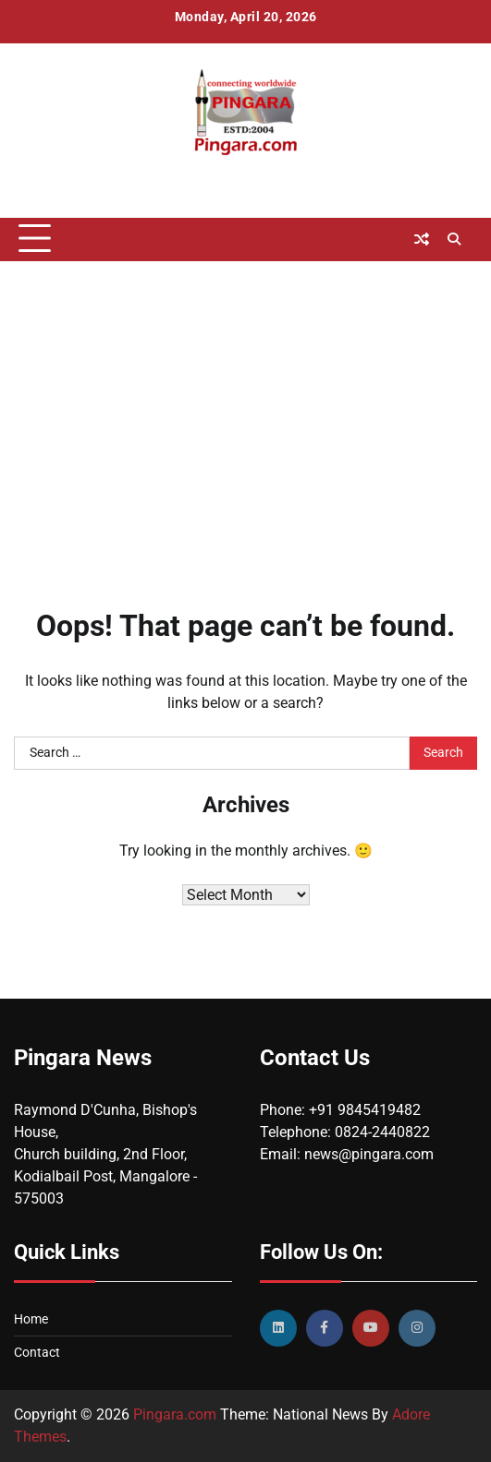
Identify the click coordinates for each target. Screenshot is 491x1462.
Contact (37, 1352)
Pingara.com (174, 1414)
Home (31, 1319)
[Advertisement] (245, 409)
